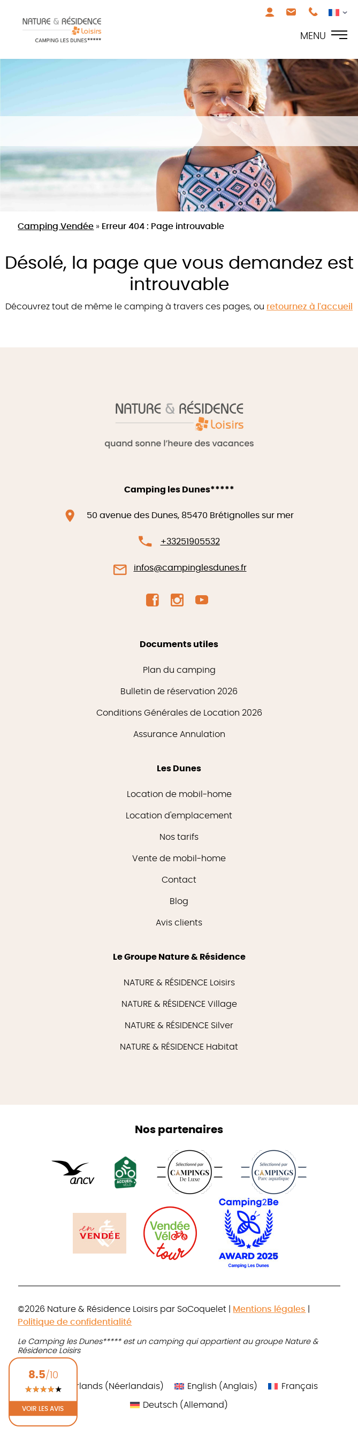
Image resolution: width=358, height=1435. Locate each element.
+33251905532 (190, 541)
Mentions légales (269, 1309)
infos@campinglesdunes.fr (190, 568)
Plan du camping (179, 670)
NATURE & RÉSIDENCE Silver (179, 1025)
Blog (179, 901)
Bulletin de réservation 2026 (179, 691)
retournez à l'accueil (309, 306)
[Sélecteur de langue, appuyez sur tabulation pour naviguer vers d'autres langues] (335, 12)
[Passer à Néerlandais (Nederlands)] (102, 1386)
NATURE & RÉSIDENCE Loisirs (179, 982)
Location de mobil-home (179, 794)
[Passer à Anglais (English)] (216, 1386)
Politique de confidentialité (75, 1322)
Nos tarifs (179, 837)
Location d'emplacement (179, 815)
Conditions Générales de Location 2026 (179, 713)
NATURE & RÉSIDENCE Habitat (179, 1047)
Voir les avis (43, 1408)
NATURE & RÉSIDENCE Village (179, 1004)
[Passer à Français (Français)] (293, 1386)
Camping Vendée (56, 226)
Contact (179, 880)
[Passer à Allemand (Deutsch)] (179, 1405)
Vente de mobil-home (179, 858)
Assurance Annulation (179, 734)
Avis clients (179, 922)
